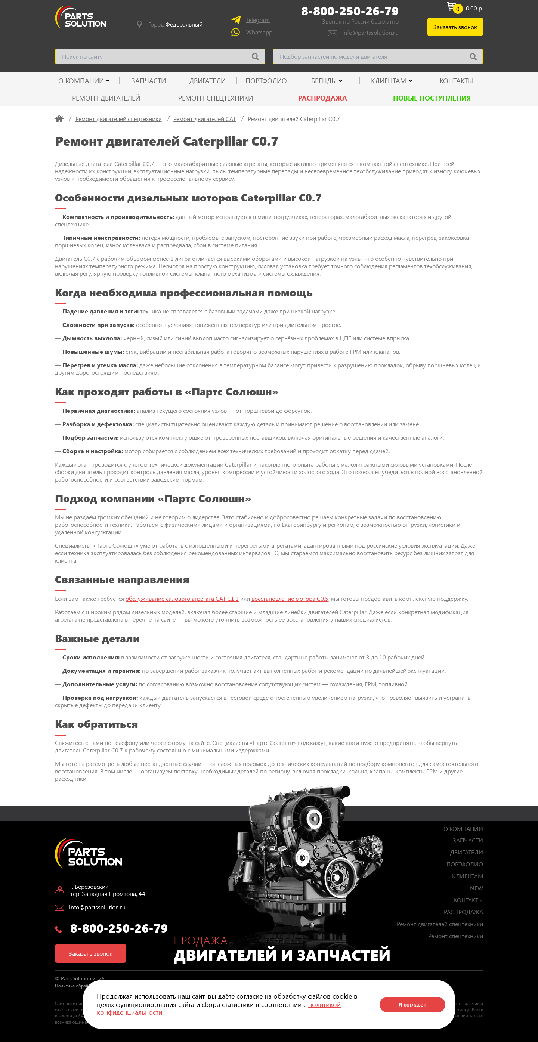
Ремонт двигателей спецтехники (440, 924)
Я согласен (412, 1005)
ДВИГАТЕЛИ (207, 80)
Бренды (324, 80)
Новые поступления (432, 97)
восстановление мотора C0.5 (289, 598)
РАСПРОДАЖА (322, 97)
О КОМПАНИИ (81, 80)
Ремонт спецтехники (215, 97)
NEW (476, 888)
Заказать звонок (455, 27)
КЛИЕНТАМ (388, 80)
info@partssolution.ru (370, 32)
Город (175, 24)
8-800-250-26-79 (350, 11)
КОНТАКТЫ (456, 80)
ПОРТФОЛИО (266, 80)
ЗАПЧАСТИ (149, 80)
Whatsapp (259, 32)
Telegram (258, 20)
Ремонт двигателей (106, 97)
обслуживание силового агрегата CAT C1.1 (182, 598)
